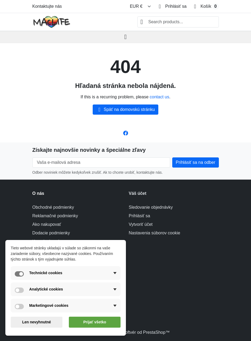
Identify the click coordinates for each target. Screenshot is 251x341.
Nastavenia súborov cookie (154, 233)
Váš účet (138, 193)
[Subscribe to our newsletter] (195, 162)
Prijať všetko (94, 322)
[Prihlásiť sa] (173, 6)
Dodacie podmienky (51, 233)
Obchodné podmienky (53, 207)
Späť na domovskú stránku (125, 109)
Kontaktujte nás (47, 6)
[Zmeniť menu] (141, 6)
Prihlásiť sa (139, 216)
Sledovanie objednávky (151, 207)
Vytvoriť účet (141, 224)
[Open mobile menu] (125, 37)
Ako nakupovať (46, 224)
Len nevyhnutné (36, 322)
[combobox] (178, 22)
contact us (159, 97)
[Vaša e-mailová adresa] (101, 162)
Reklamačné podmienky (55, 216)
